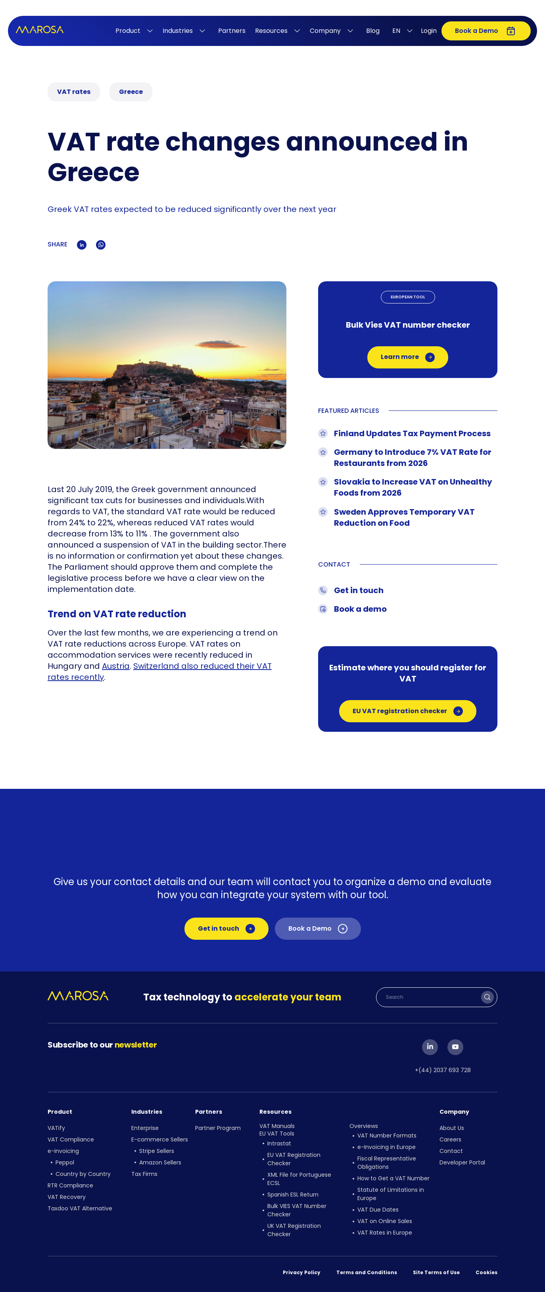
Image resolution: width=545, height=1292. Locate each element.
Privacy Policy (301, 1272)
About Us (451, 1128)
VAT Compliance (71, 1139)
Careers (450, 1139)
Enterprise (145, 1128)
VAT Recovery (67, 1197)
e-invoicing (63, 1151)
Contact (451, 1151)
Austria (116, 666)
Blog (373, 30)
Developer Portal (462, 1162)
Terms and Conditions (366, 1272)
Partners (232, 30)
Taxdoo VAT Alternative (80, 1208)
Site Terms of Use (436, 1272)
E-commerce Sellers (159, 1139)
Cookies (486, 1272)
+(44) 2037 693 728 (443, 1070)
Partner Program (218, 1128)
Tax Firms (144, 1174)
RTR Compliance (70, 1185)
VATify (56, 1128)
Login (429, 30)
